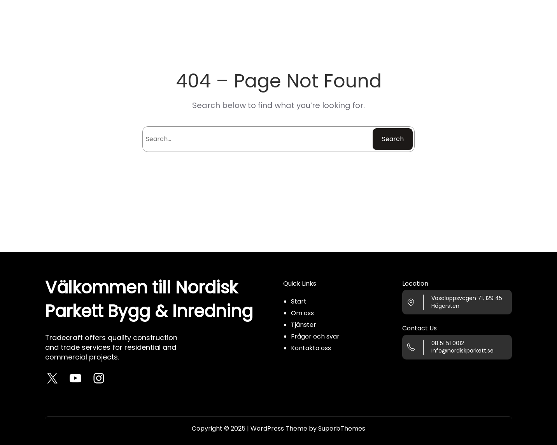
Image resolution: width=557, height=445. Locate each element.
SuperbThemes (341, 428)
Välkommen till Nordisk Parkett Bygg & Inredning (149, 299)
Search (393, 138)
